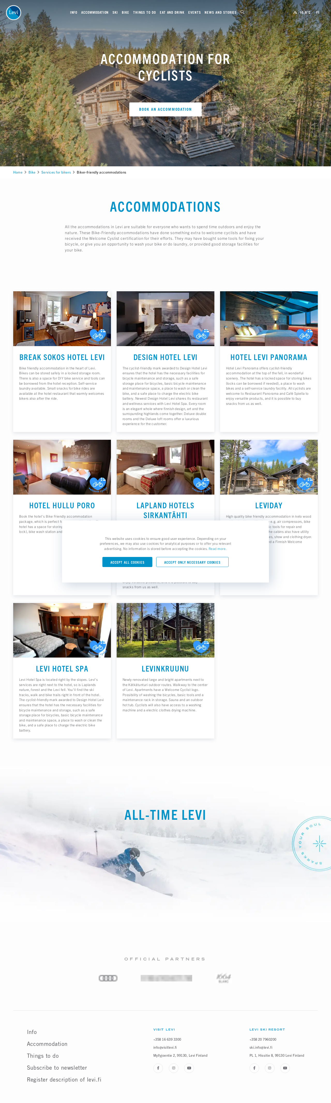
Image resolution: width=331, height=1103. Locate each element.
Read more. (218, 548)
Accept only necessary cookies (192, 562)
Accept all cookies (127, 562)
